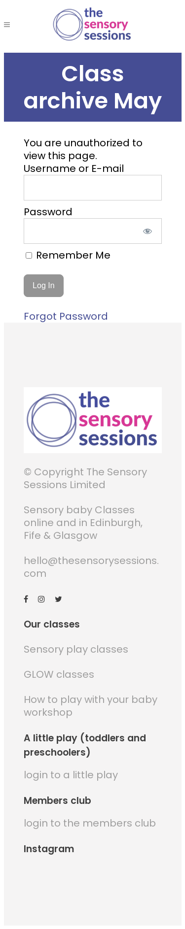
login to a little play (71, 775)
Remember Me (68, 255)
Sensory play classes (76, 649)
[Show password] (147, 231)
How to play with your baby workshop (90, 706)
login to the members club (90, 823)
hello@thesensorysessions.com (91, 567)
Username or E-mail (74, 168)
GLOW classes (59, 674)
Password (48, 212)
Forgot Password (66, 316)
